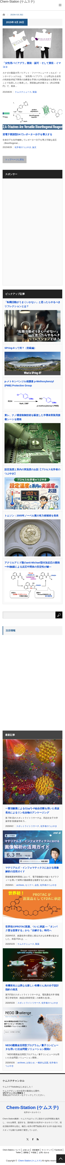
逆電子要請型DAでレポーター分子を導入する (27, 134)
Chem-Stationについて (11, 1150)
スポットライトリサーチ (27, 826)
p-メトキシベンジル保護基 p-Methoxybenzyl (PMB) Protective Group (29, 383)
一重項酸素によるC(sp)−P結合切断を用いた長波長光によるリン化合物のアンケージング (32, 810)
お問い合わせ (44, 1152)
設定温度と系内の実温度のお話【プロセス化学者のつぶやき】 (32, 471)
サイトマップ (47, 1150)
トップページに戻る (14, 159)
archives (20, 885)
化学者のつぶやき (23, 147)
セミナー (29, 885)
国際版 (26, 1152)
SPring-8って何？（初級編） (20, 348)
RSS (37, 1139)
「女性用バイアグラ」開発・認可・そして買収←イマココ (32, 65)
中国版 (33, 1152)
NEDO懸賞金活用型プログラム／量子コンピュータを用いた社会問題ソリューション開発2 (31, 1047)
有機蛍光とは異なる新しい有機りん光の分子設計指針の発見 (32, 987)
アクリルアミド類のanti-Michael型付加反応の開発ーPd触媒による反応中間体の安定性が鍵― (32, 564)
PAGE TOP (60, 1158)
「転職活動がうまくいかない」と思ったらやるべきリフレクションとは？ (32, 304)
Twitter (18, 1152)
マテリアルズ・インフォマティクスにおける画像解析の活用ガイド (32, 869)
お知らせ (30, 1062)
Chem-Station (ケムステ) (32, 1107)
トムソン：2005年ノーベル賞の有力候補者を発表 (31, 515)
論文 (34, 147)
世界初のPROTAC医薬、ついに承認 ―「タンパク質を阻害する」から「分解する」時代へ (31, 928)
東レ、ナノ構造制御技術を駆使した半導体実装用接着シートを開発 (32, 417)
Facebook (58, 1150)
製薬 (35, 92)
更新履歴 (35, 1150)
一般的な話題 (42, 1062)
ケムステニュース (23, 92)
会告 (37, 885)
